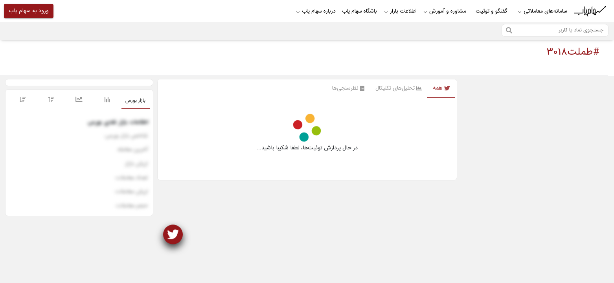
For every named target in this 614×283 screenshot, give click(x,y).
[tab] (135, 101)
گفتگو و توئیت (491, 11)
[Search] (555, 30)
